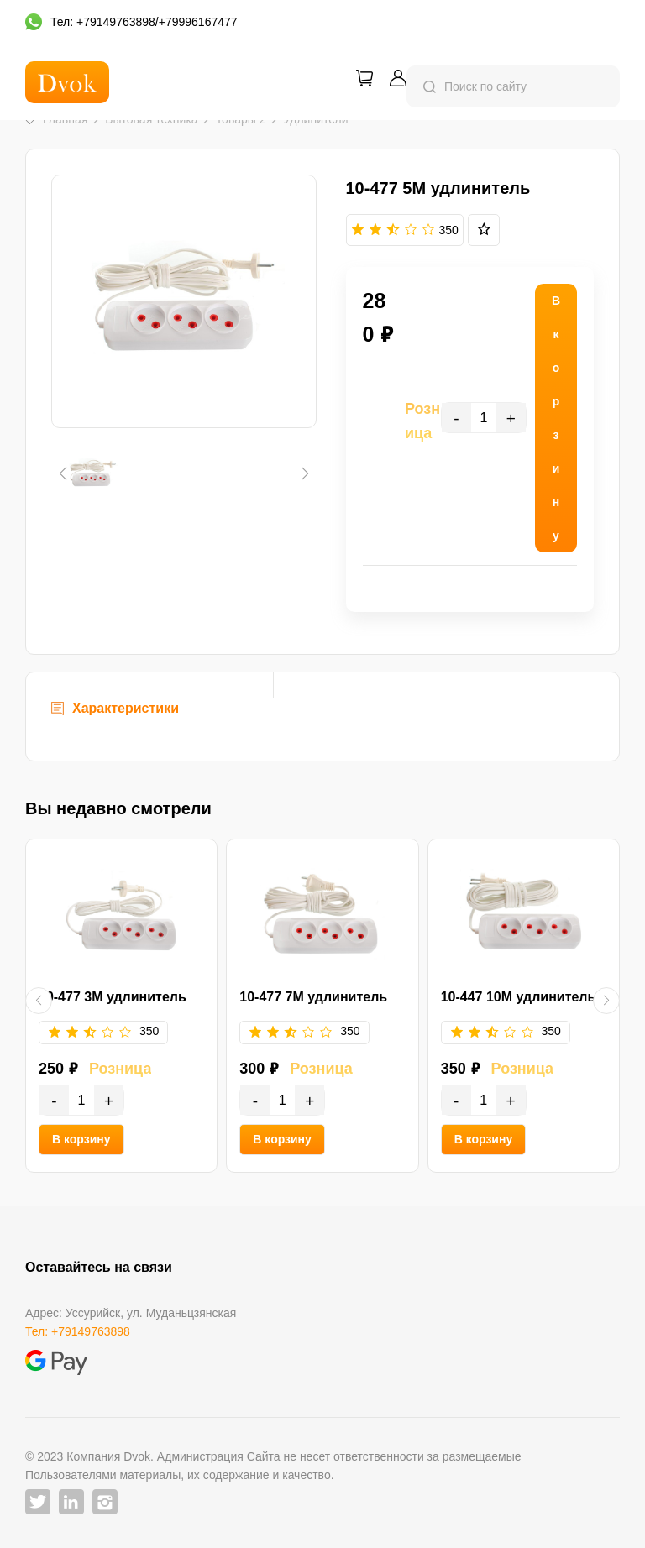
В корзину (81, 1139)
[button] (62, 473)
